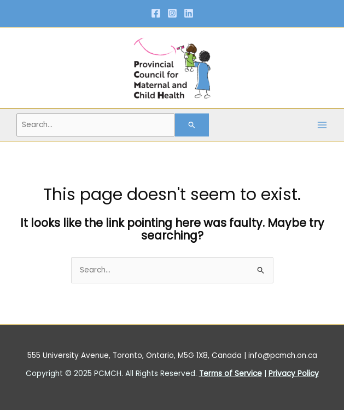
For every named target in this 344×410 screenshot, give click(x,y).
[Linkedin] (189, 13)
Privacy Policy (294, 373)
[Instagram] (172, 13)
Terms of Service (230, 373)
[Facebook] (156, 13)
